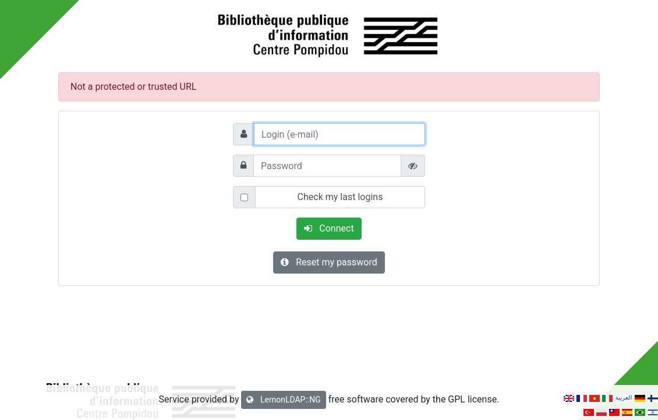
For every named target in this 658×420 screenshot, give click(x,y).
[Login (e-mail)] (339, 134)
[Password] (327, 166)
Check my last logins (340, 196)
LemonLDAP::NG (283, 399)
